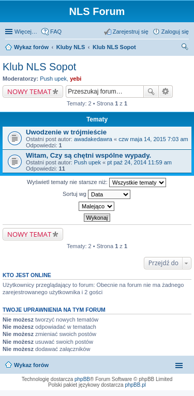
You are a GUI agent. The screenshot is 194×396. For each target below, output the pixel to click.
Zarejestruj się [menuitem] (130, 31)
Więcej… (25, 31)
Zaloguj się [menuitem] (175, 31)
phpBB (82, 379)
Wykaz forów (31, 365)
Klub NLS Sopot (39, 66)
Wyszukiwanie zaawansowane (166, 91)
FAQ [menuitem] (56, 31)
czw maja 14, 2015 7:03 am (153, 139)
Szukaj (151, 91)
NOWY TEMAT (29, 91)
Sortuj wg (96, 194)
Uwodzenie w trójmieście (66, 132)
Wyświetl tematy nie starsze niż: (96, 182)
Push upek (53, 78)
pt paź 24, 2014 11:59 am (139, 162)
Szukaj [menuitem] (185, 48)
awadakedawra (93, 139)
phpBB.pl (135, 385)
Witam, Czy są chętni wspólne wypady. (88, 155)
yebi (75, 78)
